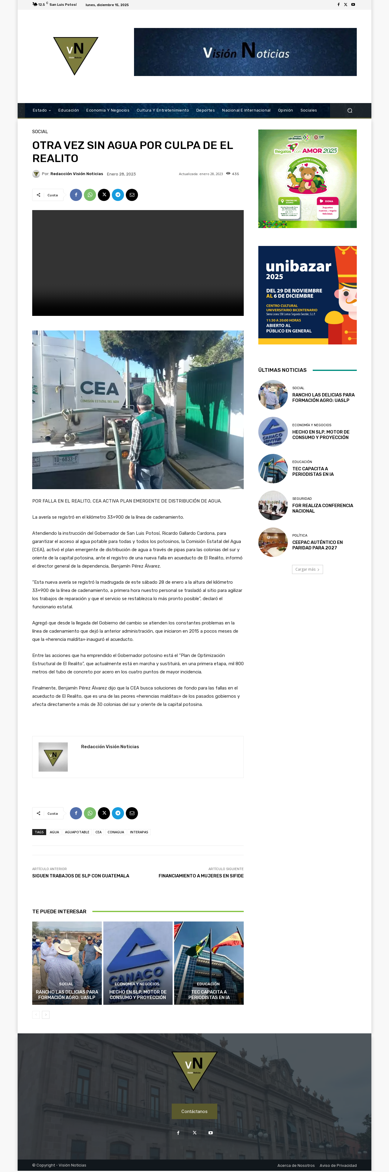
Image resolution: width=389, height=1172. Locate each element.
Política (299, 535)
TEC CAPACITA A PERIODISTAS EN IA (209, 994)
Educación (208, 984)
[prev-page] (36, 1015)
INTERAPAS (139, 832)
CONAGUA (116, 832)
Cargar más (307, 569)
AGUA (54, 832)
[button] (350, 110)
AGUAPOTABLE (77, 832)
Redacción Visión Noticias (76, 174)
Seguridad (302, 498)
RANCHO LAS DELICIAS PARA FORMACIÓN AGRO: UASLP (67, 994)
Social (40, 132)
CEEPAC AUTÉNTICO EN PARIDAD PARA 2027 (317, 545)
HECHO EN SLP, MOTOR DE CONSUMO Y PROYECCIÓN (138, 994)
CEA (98, 832)
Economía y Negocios (137, 984)
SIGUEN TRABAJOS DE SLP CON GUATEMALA (80, 876)
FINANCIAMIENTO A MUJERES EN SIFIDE (201, 876)
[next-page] (46, 1015)
